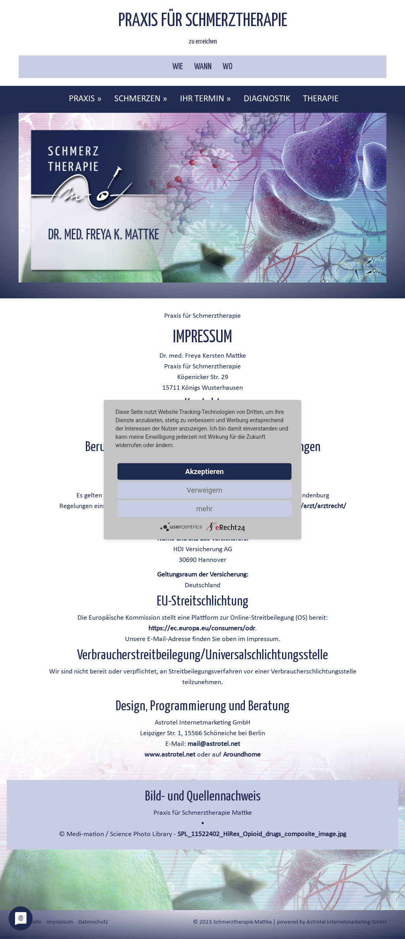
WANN (203, 67)
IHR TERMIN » (205, 99)
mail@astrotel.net (213, 744)
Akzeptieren (204, 471)
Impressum (59, 922)
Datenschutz (93, 922)
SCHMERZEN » (140, 99)
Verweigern (204, 490)
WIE (177, 67)
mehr (204, 508)
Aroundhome (242, 755)
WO (228, 67)
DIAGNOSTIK (267, 99)
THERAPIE (321, 99)
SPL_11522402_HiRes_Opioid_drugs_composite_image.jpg (262, 834)
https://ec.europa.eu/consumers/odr (201, 628)
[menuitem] (85, 99)
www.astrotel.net (169, 755)
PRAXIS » (85, 99)
